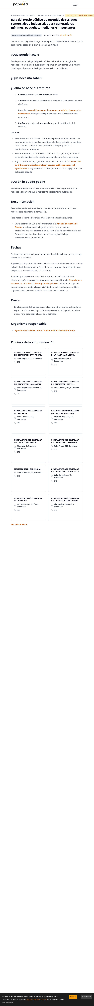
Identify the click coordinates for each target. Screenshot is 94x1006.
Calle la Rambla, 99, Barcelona (30, 472)
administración (66, 35)
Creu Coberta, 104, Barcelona (66, 387)
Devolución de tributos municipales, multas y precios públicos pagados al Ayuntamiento (48, 165)
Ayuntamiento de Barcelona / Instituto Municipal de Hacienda (45, 330)
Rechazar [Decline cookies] (86, 996)
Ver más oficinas (19, 524)
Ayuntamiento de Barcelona (49, 15)
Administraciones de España (23, 15)
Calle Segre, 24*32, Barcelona (29, 358)
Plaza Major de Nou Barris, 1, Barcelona (29, 388)
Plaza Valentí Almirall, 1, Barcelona (64, 505)
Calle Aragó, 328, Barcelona (65, 446)
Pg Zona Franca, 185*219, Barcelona (28, 505)
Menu (75, 5)
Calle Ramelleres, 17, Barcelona (63, 476)
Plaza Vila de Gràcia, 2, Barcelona (26, 447)
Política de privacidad (37, 999)
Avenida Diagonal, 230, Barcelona (64, 418)
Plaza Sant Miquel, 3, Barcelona (63, 359)
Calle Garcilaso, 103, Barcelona (25, 418)
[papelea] (21, 5)
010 (18, 362)
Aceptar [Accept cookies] (73, 997)
